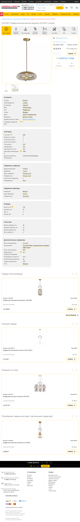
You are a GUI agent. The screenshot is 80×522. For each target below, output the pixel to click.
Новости (51, 487)
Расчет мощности (29, 119)
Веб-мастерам (52, 482)
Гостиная (26, 245)
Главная (4, 19)
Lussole (25, 103)
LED (24, 135)
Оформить (45, 466)
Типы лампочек (52, 490)
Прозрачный (32, 114)
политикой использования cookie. (14, 515)
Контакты (63, 1)
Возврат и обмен (53, 480)
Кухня (28, 247)
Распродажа (30, 480)
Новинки (29, 482)
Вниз (24, 180)
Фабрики (29, 477)
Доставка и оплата (7, 1)
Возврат (24, 1)
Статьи (50, 489)
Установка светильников (55, 477)
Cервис (51, 472)
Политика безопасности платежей (14, 507)
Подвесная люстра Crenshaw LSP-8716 (16, 396)
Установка (39, 1)
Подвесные (25, 19)
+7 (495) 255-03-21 (28, 9)
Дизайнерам (47, 1)
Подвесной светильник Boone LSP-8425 (16, 443)
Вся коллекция (72, 315)
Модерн (25, 112)
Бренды (56, 1)
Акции (28, 484)
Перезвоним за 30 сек (42, 5)
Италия (25, 100)
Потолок (25, 243)
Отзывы (31, 1)
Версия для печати (62, 38)
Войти (76, 1)
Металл (25, 117)
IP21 (24, 250)
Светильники (17, 19)
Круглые (25, 264)
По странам (30, 478)
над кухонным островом (41, 245)
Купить (72, 53)
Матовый (26, 196)
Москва (31, 5)
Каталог (2, 14)
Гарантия (16, 1)
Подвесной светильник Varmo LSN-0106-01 (18, 350)
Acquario (25, 105)
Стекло (30, 117)
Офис (31, 245)
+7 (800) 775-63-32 (28, 7)
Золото (25, 114)
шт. (33, 466)
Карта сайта (30, 485)
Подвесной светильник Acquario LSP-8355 (17, 300)
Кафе (24, 247)
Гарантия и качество (54, 478)
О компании (31, 472)
